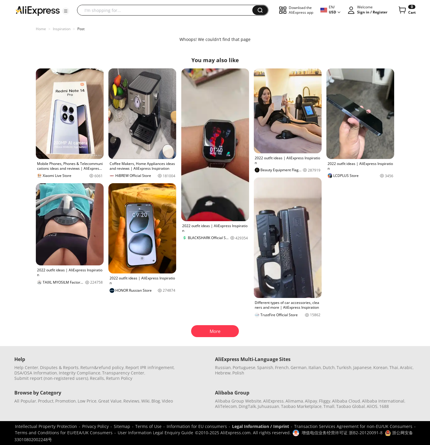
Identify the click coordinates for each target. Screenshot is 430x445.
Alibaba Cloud (346, 401)
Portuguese (244, 367)
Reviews (131, 401)
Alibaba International (383, 401)
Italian (314, 367)
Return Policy (119, 378)
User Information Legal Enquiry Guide (155, 432)
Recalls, (97, 378)
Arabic (406, 367)
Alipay (311, 401)
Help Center (26, 367)
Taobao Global (350, 406)
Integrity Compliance (79, 373)
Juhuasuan (268, 406)
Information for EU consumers (197, 426)
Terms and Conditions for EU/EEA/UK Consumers (64, 432)
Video (167, 401)
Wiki (145, 401)
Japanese (362, 367)
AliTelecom (226, 406)
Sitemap (122, 426)
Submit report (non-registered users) (51, 378)
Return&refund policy (102, 367)
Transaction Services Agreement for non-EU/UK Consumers (353, 426)
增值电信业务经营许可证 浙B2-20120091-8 (342, 432)
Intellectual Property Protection (46, 426)
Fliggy (324, 401)
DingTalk (247, 406)
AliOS (372, 406)
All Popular (25, 401)
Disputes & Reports (59, 367)
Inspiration (61, 28)
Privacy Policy (95, 426)
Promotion (65, 401)
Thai (393, 367)
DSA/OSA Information (35, 373)
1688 (384, 406)
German (299, 367)
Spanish (265, 367)
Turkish (344, 367)
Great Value (110, 401)
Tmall (328, 406)
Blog (155, 401)
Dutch (329, 367)
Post (81, 28)
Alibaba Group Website (238, 401)
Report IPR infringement (149, 367)
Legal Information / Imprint (260, 426)
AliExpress (273, 401)
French (282, 367)
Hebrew (223, 373)
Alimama (294, 401)
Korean (380, 367)
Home (41, 28)
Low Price (87, 401)
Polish (238, 373)
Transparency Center (123, 373)
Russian (223, 367)
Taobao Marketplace (301, 406)
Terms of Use (148, 426)
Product (45, 401)
